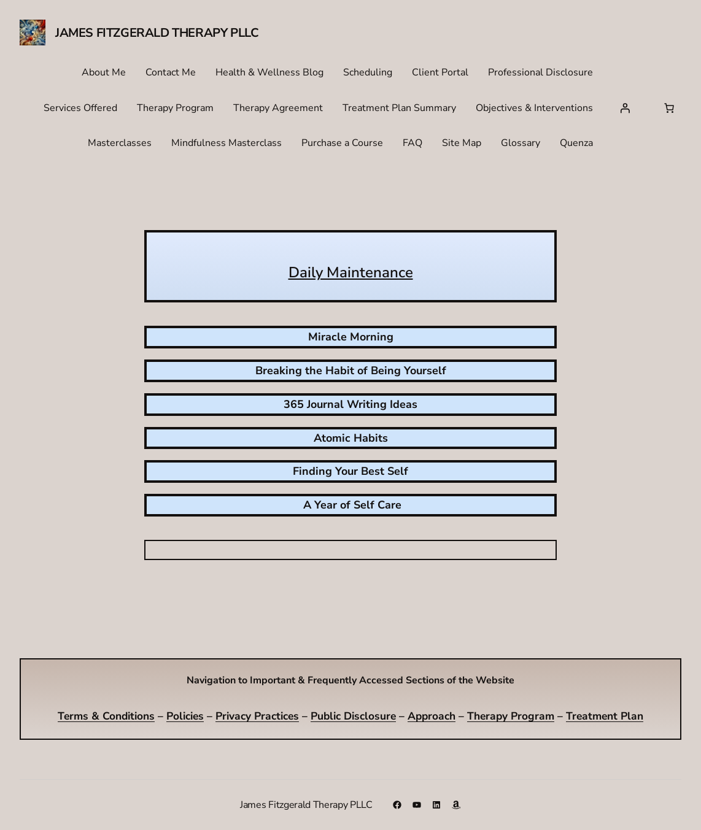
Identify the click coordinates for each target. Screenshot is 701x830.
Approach (431, 716)
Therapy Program (510, 716)
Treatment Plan (604, 716)
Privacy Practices (257, 716)
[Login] (625, 108)
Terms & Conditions (106, 716)
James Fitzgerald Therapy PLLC (156, 33)
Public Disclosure (353, 716)
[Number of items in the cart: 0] (669, 108)
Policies (185, 716)
